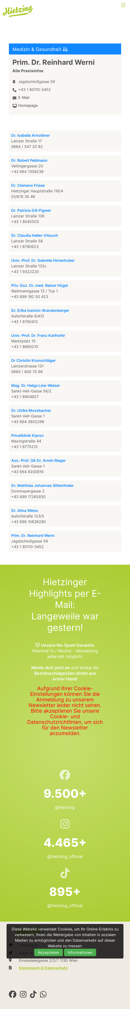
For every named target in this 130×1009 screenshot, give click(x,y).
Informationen (80, 952)
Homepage (28, 105)
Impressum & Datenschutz (43, 968)
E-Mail (23, 97)
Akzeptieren (48, 952)
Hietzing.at (18, 11)
